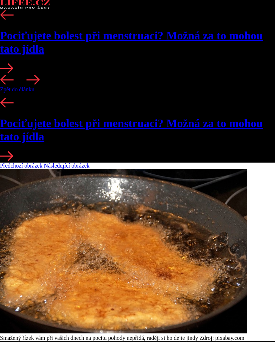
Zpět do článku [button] (17, 89)
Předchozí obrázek (22, 166)
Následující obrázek (67, 166)
